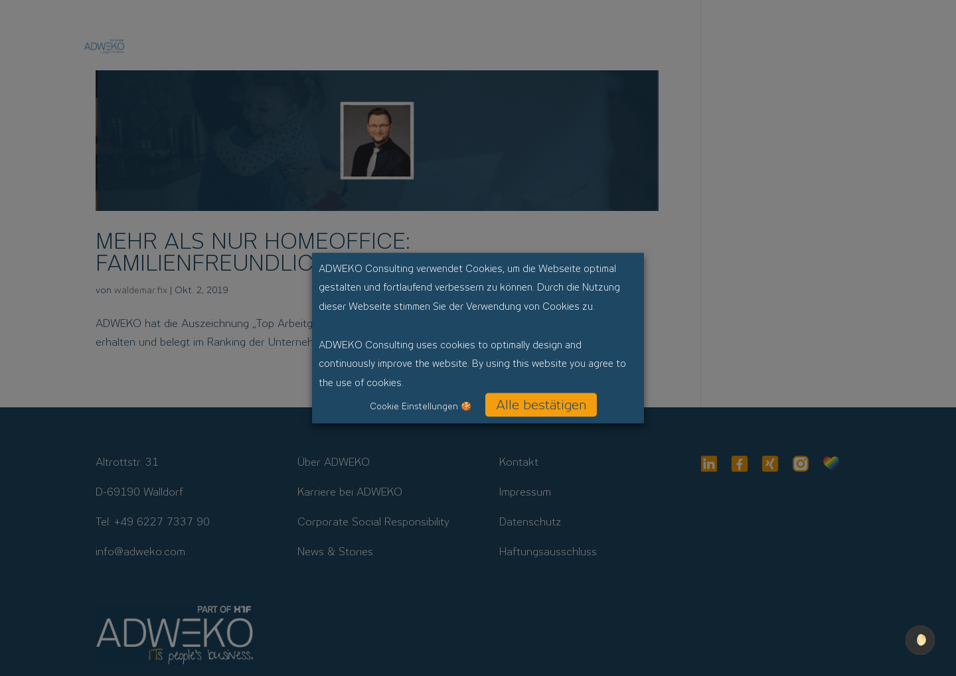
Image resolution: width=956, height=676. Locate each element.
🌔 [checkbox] (920, 640)
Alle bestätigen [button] (541, 405)
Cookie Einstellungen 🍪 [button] (420, 406)
